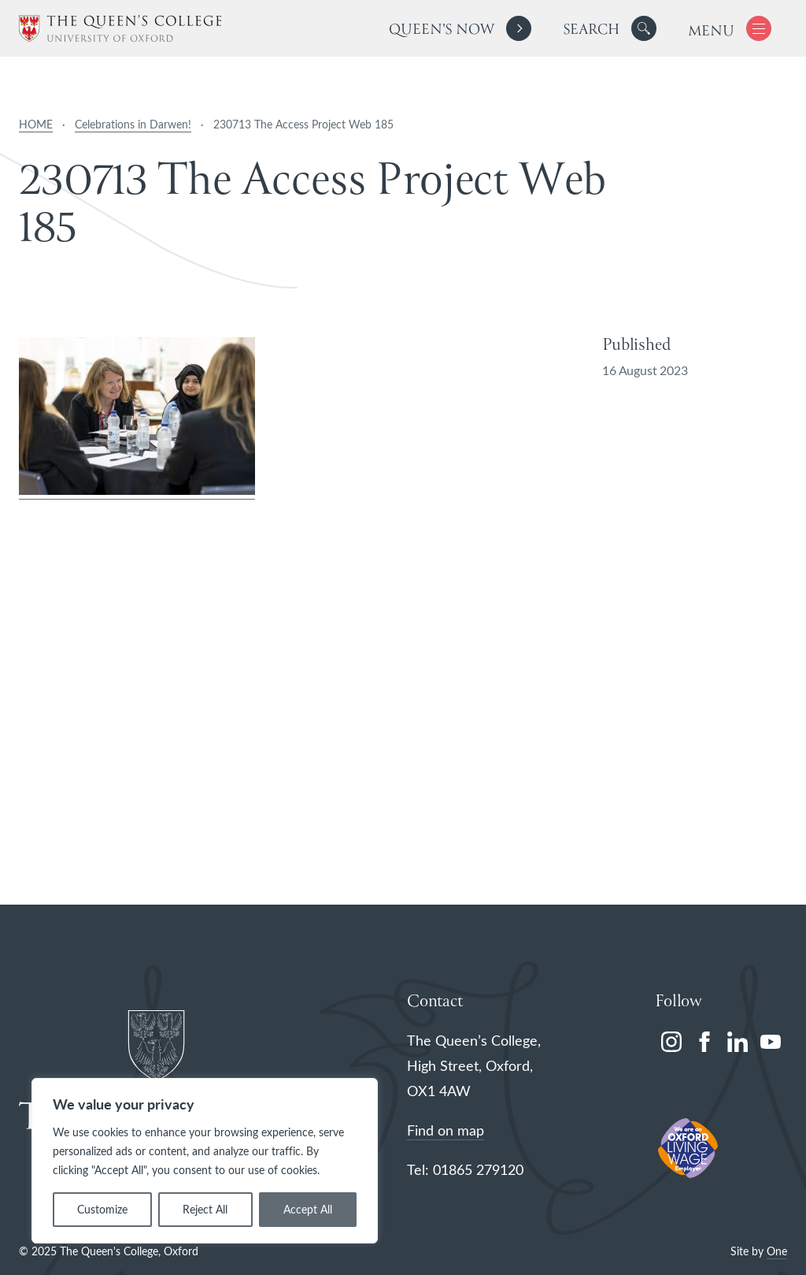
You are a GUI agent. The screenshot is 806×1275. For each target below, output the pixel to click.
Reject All (205, 1209)
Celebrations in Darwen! (133, 124)
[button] (643, 28)
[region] (204, 1160)
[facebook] (704, 1042)
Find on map (445, 1130)
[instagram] (671, 1042)
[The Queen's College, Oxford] (120, 29)
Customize (102, 1209)
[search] (609, 28)
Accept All (307, 1209)
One (777, 1250)
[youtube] (770, 1042)
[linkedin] (737, 1042)
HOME (36, 124)
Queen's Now (441, 30)
